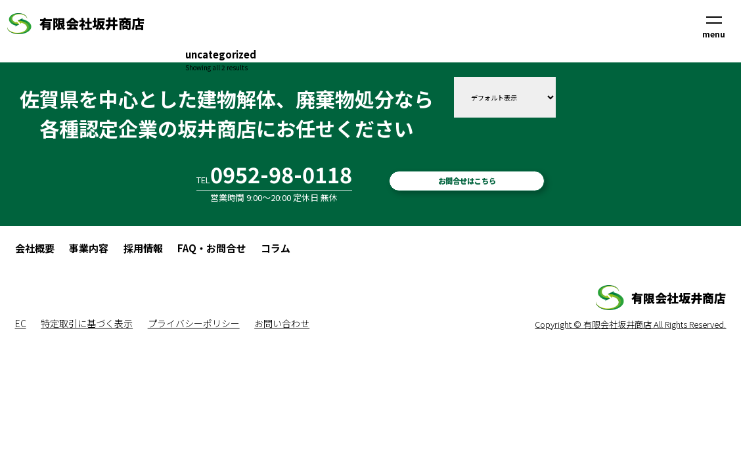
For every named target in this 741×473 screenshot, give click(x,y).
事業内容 (88, 248)
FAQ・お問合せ (211, 248)
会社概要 (35, 248)
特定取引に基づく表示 (87, 323)
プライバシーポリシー (194, 323)
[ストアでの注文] (505, 97)
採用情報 (143, 248)
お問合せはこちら (467, 180)
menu (713, 27)
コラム (275, 248)
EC (20, 323)
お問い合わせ (281, 323)
